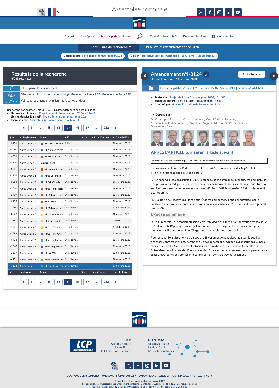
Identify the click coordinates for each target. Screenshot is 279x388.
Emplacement (30, 130)
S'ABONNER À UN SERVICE (153, 368)
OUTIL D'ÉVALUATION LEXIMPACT (191, 368)
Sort (86, 130)
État (69, 130)
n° (13, 130)
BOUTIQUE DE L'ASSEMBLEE (82, 368)
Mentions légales (90, 376)
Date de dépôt (123, 130)
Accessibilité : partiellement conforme (120, 376)
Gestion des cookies (187, 376)
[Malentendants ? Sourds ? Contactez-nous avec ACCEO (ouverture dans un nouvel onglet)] (113, 358)
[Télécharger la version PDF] (206, 67)
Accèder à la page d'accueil (139, 22)
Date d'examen (102, 130)
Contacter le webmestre (153, 376)
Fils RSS (171, 376)
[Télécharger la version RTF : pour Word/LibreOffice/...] (254, 80)
